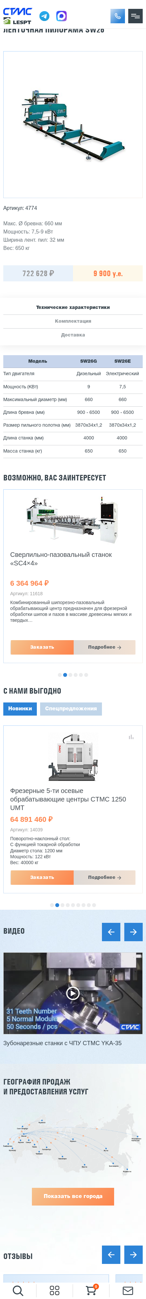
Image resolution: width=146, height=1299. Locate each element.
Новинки (20, 709)
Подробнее (101, 647)
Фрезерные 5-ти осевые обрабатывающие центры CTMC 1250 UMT (68, 799)
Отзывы (18, 1256)
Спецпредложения (71, 709)
